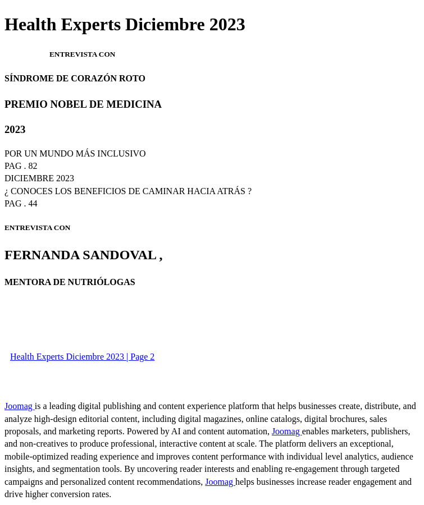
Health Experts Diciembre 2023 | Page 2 (82, 356)
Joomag (19, 406)
